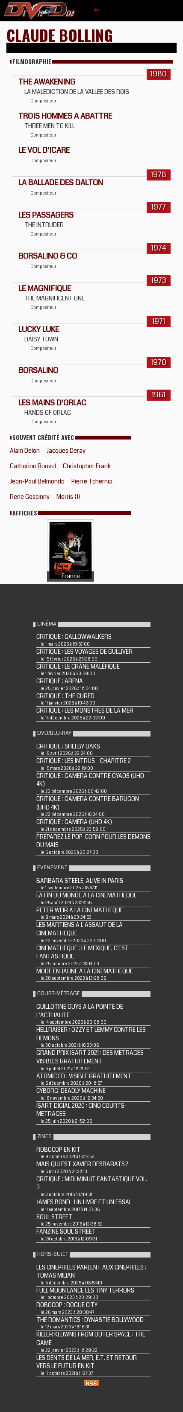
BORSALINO (38, 370)
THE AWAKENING (46, 81)
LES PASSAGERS (46, 215)
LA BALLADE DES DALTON (60, 182)
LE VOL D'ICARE (44, 150)
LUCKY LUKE (38, 329)
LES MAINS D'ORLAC (52, 402)
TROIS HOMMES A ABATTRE (65, 116)
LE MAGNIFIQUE (44, 288)
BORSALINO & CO (47, 256)
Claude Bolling (59, 34)
